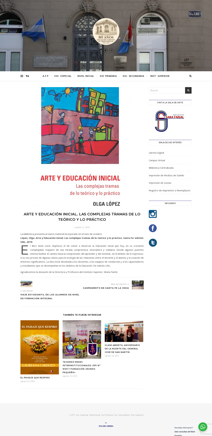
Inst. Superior (160, 75)
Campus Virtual (157, 160)
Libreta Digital (156, 152)
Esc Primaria (108, 75)
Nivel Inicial (85, 75)
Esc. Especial (63, 75)
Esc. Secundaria (133, 75)
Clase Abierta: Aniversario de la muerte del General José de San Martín (122, 348)
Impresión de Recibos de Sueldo (166, 175)
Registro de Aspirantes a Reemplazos (169, 190)
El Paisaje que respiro (35, 377)
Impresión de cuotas (160, 182)
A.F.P (45, 75)
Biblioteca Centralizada (161, 167)
